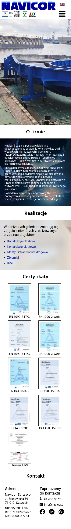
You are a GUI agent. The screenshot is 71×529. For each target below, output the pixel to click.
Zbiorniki (13, 257)
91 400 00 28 (53, 499)
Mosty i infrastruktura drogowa (27, 252)
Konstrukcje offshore (21, 241)
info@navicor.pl (54, 504)
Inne (10, 263)
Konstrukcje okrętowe (21, 246)
